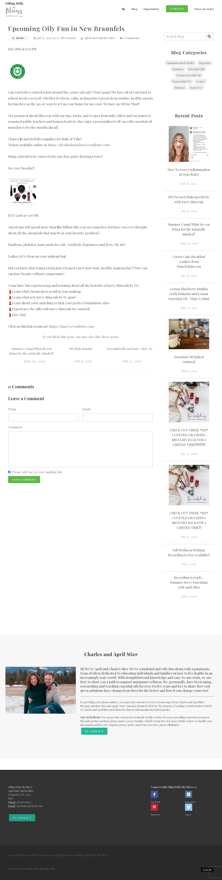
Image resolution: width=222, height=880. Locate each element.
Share (19, 38)
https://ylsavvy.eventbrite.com (71, 326)
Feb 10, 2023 (189, 183)
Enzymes (178, 69)
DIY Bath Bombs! (80, 349)
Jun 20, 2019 (34, 361)
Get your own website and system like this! (31, 868)
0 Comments (130, 38)
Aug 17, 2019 (189, 211)
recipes (200, 81)
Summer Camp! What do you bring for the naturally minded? (189, 229)
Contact (94, 731)
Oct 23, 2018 (189, 537)
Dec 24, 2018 (189, 454)
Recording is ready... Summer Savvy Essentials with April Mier (189, 582)
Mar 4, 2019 (189, 371)
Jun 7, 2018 (189, 596)
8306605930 (24, 802)
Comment (15, 427)
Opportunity (151, 8)
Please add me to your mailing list (37, 472)
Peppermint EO (181, 81)
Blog (135, 8)
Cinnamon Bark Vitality (180, 63)
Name (12, 409)
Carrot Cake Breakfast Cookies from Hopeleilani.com (189, 262)
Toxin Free (196, 87)
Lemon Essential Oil (188, 75)
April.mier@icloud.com (29, 806)
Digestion (204, 63)
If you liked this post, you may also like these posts (80, 337)
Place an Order (204, 8)
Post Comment (24, 479)
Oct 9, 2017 (83, 361)
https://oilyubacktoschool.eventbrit (74, 145)
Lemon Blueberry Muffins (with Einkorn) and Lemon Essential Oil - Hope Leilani (189, 294)
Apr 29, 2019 (189, 275)
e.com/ (105, 145)
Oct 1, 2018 (189, 564)
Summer (180, 87)
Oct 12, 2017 (132, 361)
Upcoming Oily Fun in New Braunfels (66, 28)
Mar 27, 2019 (188, 308)
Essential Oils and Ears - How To (129, 349)
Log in (207, 869)
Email (86, 409)
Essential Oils (196, 69)
